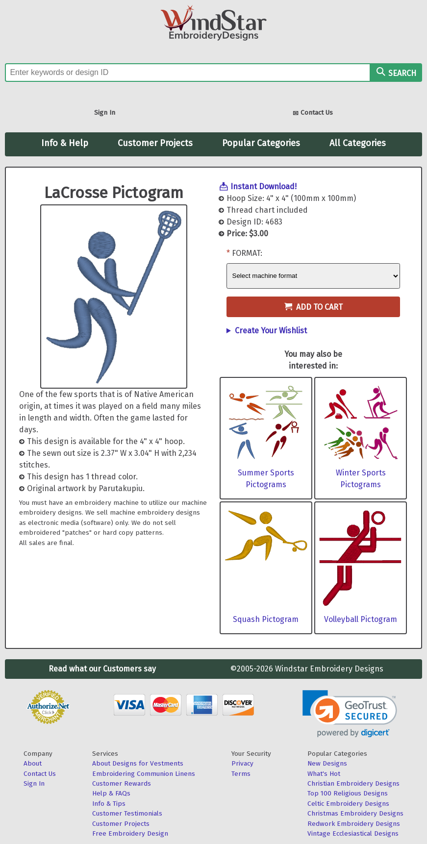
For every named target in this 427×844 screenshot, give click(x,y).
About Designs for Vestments (137, 763)
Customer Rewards (121, 783)
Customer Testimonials (127, 813)
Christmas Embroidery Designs (355, 813)
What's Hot (323, 774)
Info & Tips (109, 803)
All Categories (357, 143)
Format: (247, 253)
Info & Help (64, 143)
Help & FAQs (111, 793)
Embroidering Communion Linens (143, 774)
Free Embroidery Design (130, 833)
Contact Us (313, 113)
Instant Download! (263, 186)
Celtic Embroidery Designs (348, 803)
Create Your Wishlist (271, 330)
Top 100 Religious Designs (347, 793)
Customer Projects (155, 143)
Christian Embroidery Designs (353, 783)
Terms (241, 774)
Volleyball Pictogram (360, 619)
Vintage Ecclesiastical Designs (353, 833)
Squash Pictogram (266, 619)
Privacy (242, 763)
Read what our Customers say (102, 668)
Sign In (104, 112)
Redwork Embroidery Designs (353, 823)
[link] (350, 714)
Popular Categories (261, 143)
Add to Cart (313, 307)
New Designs (327, 763)
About (33, 763)
